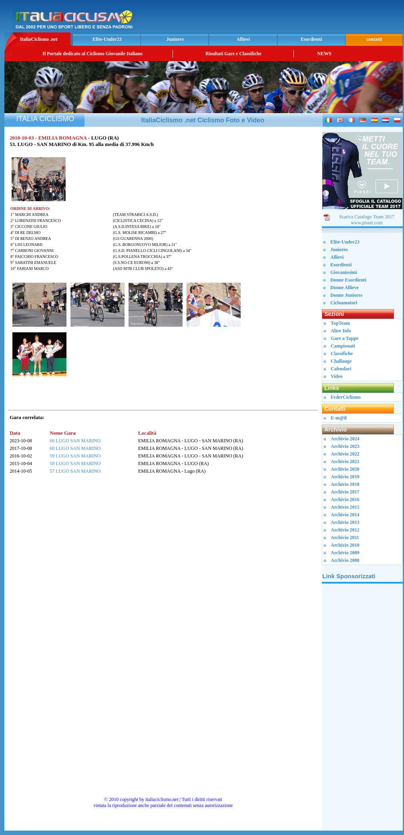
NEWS (324, 53)
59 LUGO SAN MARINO (75, 456)
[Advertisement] (307, 18)
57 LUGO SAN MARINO (75, 471)
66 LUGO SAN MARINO (75, 440)
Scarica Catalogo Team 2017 (366, 217)
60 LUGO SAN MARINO (75, 448)
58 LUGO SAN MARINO (75, 463)
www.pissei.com (366, 223)
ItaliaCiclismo (38, 39)
